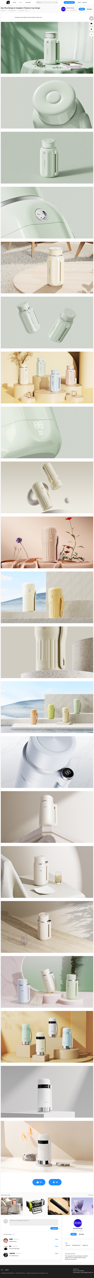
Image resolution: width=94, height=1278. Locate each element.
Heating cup (85, 1245)
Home (14, 2)
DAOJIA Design (70, 8)
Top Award (28, 2)
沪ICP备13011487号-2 (20, 1273)
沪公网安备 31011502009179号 (8, 1273)
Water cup (68, 1245)
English (7, 1270)
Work (20, 2)
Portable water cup (76, 1245)
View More (90, 1195)
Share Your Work (69, 2)
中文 (2, 1270)
